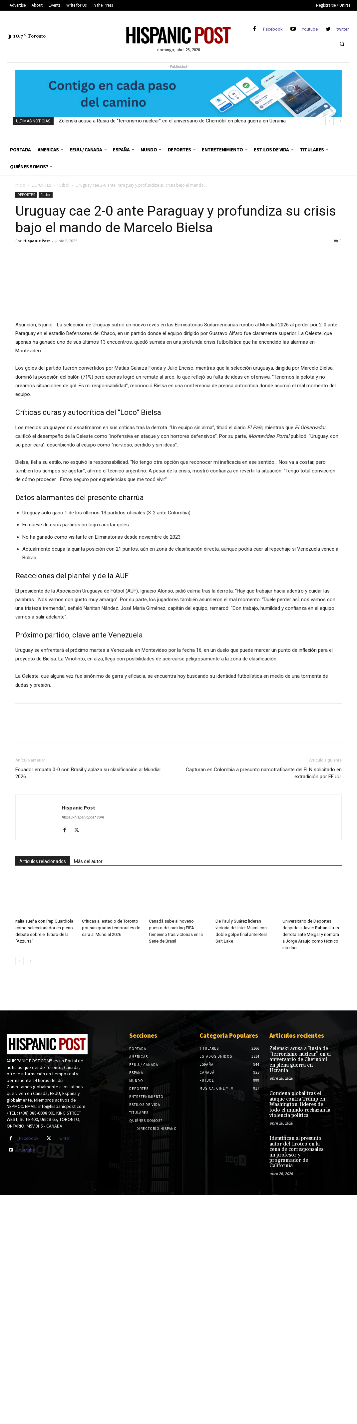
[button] (342, 44)
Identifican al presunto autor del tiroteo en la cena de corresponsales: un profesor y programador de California (299, 1384)
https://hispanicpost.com (83, 1062)
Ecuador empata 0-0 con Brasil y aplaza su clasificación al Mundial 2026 (88, 1017)
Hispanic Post (36, 240)
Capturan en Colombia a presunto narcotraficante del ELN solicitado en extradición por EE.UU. (264, 1017)
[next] (340, 121)
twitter (343, 29)
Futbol (63, 185)
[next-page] (30, 1205)
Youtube (310, 29)
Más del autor (88, 1106)
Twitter (63, 1382)
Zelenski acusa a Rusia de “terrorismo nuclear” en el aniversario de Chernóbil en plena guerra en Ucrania (172, 121)
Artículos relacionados (42, 1106)
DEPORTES (41, 185)
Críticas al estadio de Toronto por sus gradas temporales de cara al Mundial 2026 (111, 1172)
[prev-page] (19, 1205)
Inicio (20, 185)
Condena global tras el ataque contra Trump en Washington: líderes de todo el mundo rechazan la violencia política (298, 1341)
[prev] (329, 121)
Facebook (273, 29)
